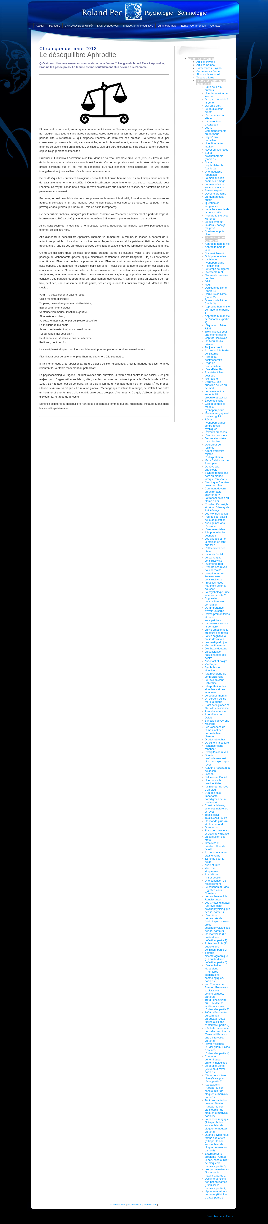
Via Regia (210, 664)
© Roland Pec (117, 1204)
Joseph (209, 774)
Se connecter (134, 1204)
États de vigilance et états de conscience (217, 706)
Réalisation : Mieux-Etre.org (220, 1216)
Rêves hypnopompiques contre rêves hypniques (215, 424)
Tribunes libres (205, 77)
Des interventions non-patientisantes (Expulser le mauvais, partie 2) (216, 1183)
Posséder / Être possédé (214, 374)
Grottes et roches (215, 739)
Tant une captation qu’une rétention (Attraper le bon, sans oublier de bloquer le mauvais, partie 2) (216, 1108)
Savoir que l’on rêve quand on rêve (217, 484)
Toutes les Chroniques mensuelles (210, 82)
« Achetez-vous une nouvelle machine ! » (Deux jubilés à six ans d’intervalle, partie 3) (217, 1034)
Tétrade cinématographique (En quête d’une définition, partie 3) (216, 957)
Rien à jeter (212, 378)
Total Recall (212, 814)
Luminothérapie (167, 25)
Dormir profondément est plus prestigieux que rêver (217, 760)
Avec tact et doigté (216, 661)
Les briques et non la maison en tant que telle (216, 542)
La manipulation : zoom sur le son (215, 186)
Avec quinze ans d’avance (215, 524)
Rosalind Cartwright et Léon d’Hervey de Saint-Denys (217, 507)
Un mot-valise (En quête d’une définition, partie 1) (216, 937)
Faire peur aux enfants (213, 88)
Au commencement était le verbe (216, 854)
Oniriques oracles (215, 256)
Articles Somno (205, 65)
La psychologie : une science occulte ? (217, 593)
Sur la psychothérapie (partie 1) (214, 156)
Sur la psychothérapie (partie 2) (214, 165)
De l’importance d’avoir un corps (214, 609)
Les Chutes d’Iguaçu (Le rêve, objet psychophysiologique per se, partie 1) (217, 907)
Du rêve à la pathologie (212, 468)
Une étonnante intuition (214, 145)
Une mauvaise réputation (213, 173)
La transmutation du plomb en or (217, 499)
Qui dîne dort (212, 105)
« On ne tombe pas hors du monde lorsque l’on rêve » (216, 476)
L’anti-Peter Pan (214, 369)
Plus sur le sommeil (208, 74)
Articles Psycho (205, 61)
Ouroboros (211, 827)
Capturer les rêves (216, 337)
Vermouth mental (215, 645)
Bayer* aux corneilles (211, 139)
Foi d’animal (212, 265)
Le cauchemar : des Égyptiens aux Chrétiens (217, 890)
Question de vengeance (212, 204)
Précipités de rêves (216, 752)
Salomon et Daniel (216, 777)
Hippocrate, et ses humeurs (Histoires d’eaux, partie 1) (216, 1194)
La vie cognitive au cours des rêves (216, 637)
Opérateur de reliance (213, 446)
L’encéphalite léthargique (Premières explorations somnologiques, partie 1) (214, 973)
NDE (207, 284)
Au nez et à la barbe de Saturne (217, 352)
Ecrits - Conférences (193, 25)
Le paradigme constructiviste (213, 559)
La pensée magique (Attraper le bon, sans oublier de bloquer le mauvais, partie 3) (217, 1125)
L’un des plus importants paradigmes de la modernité (215, 797)
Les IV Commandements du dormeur (215, 131)
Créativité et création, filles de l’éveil (215, 846)
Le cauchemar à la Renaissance (216, 898)
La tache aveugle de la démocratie (217, 211)
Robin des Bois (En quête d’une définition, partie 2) (216, 946)
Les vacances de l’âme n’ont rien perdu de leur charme (215, 731)
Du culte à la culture (217, 742)
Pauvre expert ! (214, 190)
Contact (215, 25)
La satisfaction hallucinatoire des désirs (215, 654)
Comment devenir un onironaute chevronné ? (215, 491)
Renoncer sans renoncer (214, 747)
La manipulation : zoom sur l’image (215, 179)
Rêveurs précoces (216, 432)
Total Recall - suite (216, 817)
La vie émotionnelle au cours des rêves (216, 631)
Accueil (40, 25)
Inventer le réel (214, 272)
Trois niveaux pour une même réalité (216, 333)
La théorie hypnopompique (214, 261)
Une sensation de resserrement (215, 882)
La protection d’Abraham (212, 123)
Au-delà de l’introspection (213, 876)
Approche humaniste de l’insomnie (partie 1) (217, 309)
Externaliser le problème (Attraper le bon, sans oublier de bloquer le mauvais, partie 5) (216, 1160)
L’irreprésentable (215, 529)
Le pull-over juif (214, 221)
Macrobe (210, 723)
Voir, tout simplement (212, 870)
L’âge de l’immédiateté (213, 364)
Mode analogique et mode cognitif (217, 415)
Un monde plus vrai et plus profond (216, 822)
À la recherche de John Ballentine (215, 675)
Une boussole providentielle (213, 782)
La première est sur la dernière (216, 625)
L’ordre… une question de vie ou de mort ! (216, 385)
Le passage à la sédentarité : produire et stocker (216, 394)
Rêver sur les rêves (216, 149)
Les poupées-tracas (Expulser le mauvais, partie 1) (217, 1172)
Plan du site (150, 1204)
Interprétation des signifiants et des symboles (215, 689)
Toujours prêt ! (213, 347)
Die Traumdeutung (216, 648)
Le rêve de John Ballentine (214, 681)
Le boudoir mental (216, 695)
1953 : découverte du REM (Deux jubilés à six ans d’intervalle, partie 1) (217, 1004)
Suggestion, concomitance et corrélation (215, 601)
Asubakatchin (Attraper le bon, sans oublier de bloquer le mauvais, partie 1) (216, 1091)
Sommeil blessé (214, 253)
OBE (207, 281)
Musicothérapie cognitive (138, 25)
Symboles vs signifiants (212, 669)
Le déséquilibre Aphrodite (215, 239)
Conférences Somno (208, 71)
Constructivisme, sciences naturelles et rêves (216, 808)
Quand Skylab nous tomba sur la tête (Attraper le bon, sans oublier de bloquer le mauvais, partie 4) (216, 1142)
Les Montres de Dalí (217, 513)
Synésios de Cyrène (217, 720)
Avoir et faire (212, 865)
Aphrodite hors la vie (217, 243)
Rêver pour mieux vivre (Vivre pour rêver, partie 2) (215, 1078)
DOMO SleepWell (108, 25)
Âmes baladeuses (215, 711)
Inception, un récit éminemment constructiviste (215, 576)
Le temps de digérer (217, 268)
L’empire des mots (216, 435)
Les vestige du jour (216, 642)
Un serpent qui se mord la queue (215, 700)
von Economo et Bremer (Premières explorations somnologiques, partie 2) (216, 990)
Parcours (54, 25)
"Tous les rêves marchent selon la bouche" (215, 585)
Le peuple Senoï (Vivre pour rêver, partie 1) (215, 1069)
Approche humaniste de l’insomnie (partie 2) (217, 319)
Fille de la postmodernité (213, 358)
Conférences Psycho (209, 68)
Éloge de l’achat (214, 400)
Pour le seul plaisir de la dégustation (216, 518)
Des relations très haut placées (215, 440)
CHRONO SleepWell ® (79, 25)
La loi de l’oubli (214, 554)
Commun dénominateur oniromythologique (216, 1059)
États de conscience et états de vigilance (217, 832)
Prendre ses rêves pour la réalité (216, 568)
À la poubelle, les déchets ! (215, 534)
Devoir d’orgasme (215, 193)
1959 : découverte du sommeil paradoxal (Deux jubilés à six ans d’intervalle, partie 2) (217, 1019)
